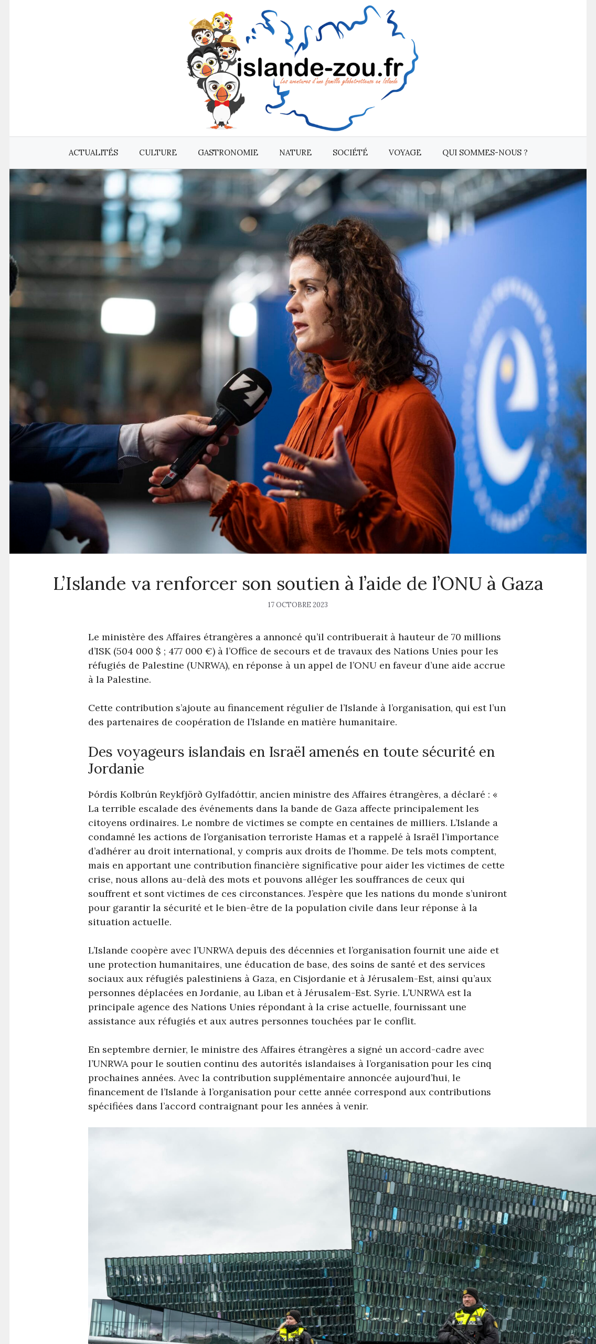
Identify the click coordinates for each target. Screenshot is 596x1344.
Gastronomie (228, 152)
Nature (295, 152)
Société (350, 152)
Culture (158, 152)
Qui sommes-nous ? (485, 152)
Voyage (405, 152)
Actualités (93, 152)
